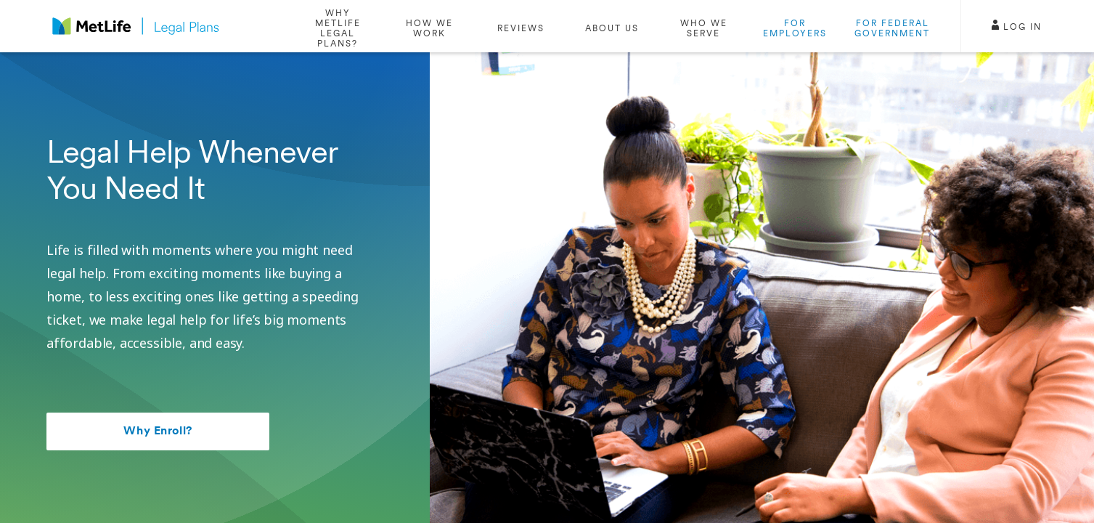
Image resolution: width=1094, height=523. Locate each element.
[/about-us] (612, 26)
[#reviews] (520, 26)
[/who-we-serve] (703, 26)
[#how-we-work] (429, 26)
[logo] (135, 26)
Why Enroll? (157, 431)
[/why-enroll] (337, 26)
